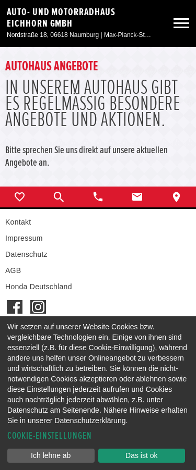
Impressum (24, 238)
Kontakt (18, 222)
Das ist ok (141, 455)
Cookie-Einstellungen (49, 436)
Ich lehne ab (51, 455)
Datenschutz (26, 254)
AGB (13, 270)
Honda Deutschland (38, 286)
